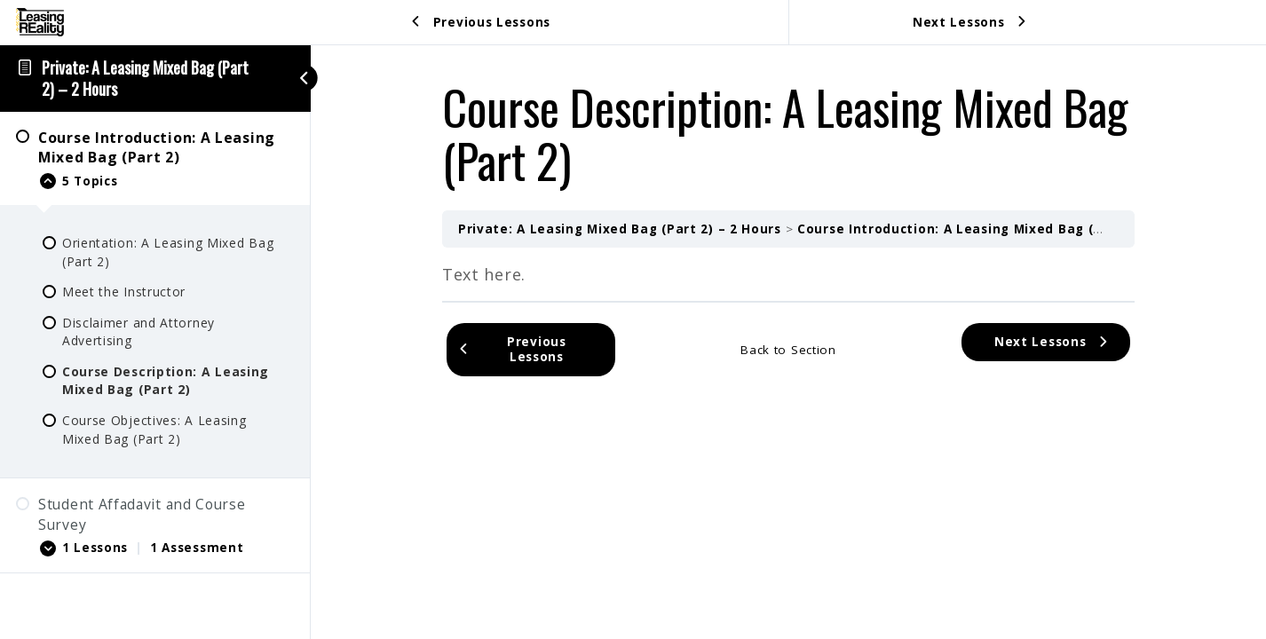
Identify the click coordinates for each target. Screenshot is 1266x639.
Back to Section (788, 350)
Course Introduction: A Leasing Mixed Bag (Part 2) (968, 229)
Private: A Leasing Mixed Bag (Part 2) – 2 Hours (145, 78)
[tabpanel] (788, 274)
